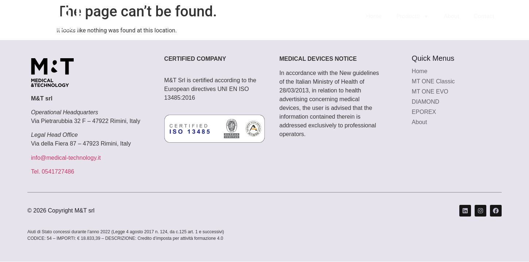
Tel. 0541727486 (52, 171)
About (451, 16)
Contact (484, 16)
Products (412, 16)
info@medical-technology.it (66, 158)
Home (374, 16)
